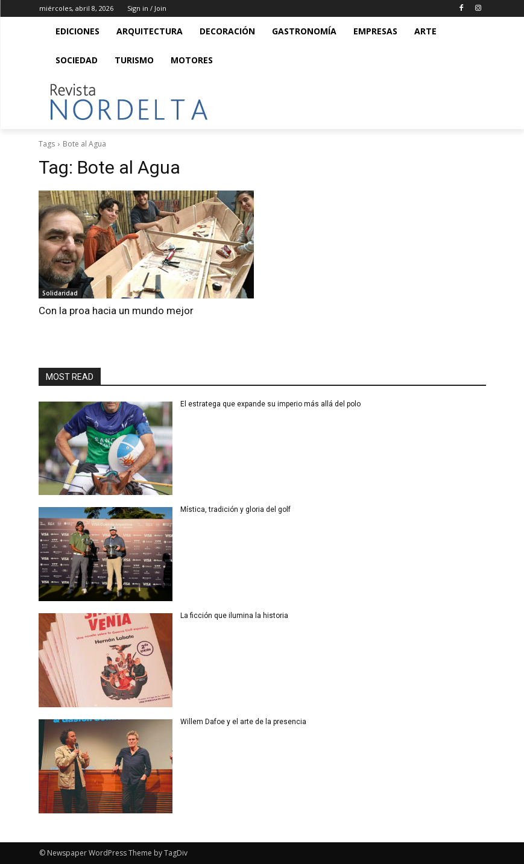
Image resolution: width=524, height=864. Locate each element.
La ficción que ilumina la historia (235, 615)
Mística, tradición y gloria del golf (237, 509)
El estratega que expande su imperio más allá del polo (270, 404)
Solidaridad (60, 293)
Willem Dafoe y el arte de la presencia (243, 721)
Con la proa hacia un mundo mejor (116, 310)
